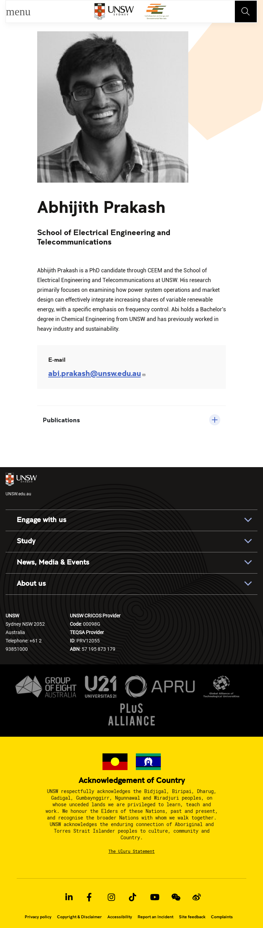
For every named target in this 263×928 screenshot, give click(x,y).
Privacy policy (38, 916)
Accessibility (119, 916)
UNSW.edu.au (21, 484)
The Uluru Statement (131, 851)
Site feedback (192, 916)
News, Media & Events (53, 562)
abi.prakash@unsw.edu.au (97, 373)
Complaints (222, 916)
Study (26, 541)
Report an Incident (155, 916)
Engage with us (41, 520)
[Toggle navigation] (246, 11)
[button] (131, 420)
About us (31, 583)
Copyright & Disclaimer (79, 916)
